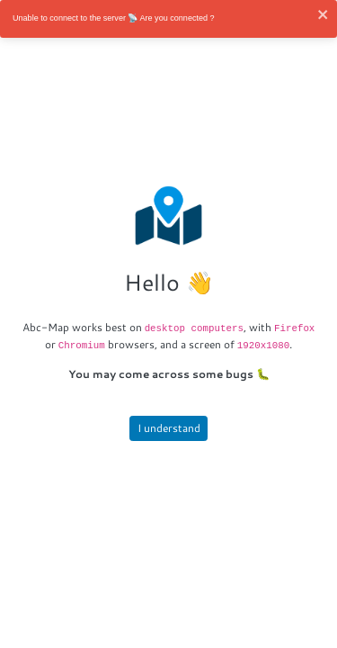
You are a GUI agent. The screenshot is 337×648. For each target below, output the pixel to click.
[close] (323, 14)
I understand (168, 427)
